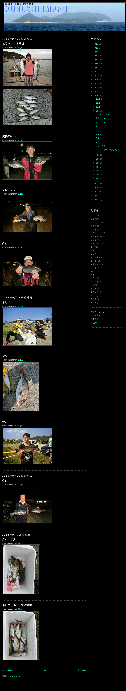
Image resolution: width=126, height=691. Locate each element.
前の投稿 (82, 670)
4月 (97, 167)
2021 (96, 64)
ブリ (92, 247)
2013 (96, 95)
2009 (96, 196)
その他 (93, 271)
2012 (96, 184)
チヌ (5, 421)
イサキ (93, 240)
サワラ (93, 288)
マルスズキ (95, 264)
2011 (96, 188)
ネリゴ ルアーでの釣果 (17, 605)
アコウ (93, 295)
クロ (5, 243)
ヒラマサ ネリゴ (13, 43)
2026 (96, 44)
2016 (96, 83)
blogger (94, 322)
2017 (96, 79)
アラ (92, 275)
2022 (96, 60)
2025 (96, 48)
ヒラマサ (94, 222)
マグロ (93, 299)
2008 (96, 199)
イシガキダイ (96, 257)
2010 (96, 192)
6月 (97, 159)
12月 (98, 99)
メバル (93, 302)
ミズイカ (94, 292)
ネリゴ (6, 302)
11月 (98, 103)
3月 (97, 171)
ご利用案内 (95, 315)
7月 (97, 155)
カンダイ (94, 281)
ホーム (45, 670)
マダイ (6, 355)
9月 (97, 111)
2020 (96, 68)
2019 (96, 71)
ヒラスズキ (95, 233)
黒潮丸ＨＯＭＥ (97, 312)
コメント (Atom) (14, 676)
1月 (97, 179)
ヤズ (92, 250)
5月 (97, 163)
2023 (96, 56)
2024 (96, 52)
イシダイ (94, 236)
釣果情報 (94, 319)
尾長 (92, 219)
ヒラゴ (93, 254)
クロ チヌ (9, 189)
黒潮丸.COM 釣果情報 (20, 4)
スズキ (93, 268)
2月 (97, 175)
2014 (96, 91)
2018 (96, 75)
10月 (98, 107)
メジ (92, 285)
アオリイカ (95, 243)
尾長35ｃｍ (9, 136)
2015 (96, 87)
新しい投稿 (7, 670)
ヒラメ (93, 278)
